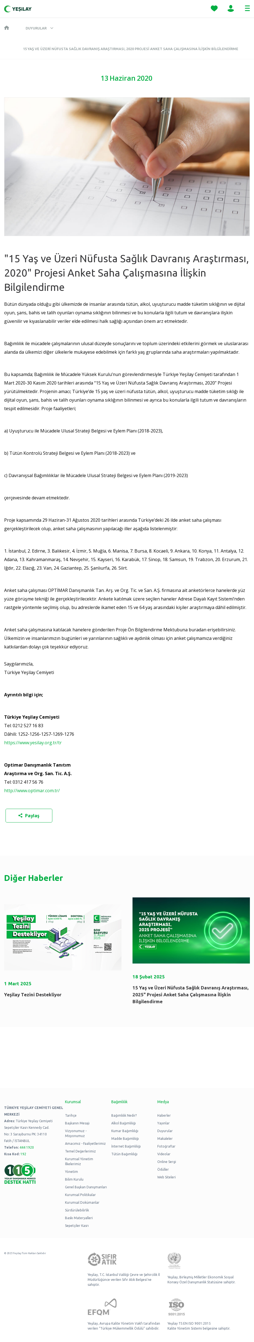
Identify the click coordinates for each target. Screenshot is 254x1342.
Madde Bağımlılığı (125, 1138)
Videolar (164, 1154)
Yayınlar (163, 1123)
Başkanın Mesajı (77, 1123)
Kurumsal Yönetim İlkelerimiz (79, 1161)
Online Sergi (166, 1162)
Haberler (164, 1115)
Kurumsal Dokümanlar (82, 1202)
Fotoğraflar (166, 1146)
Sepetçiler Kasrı (77, 1225)
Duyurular (36, 28)
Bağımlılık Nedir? (124, 1115)
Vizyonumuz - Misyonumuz (76, 1133)
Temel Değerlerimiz (80, 1151)
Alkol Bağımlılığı (123, 1123)
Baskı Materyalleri (79, 1218)
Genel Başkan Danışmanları (86, 1187)
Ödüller (163, 1169)
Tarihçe (71, 1115)
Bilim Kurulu (74, 1179)
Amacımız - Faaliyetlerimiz (85, 1143)
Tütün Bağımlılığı (124, 1154)
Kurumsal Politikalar (80, 1195)
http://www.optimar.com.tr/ (32, 791)
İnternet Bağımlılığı (126, 1146)
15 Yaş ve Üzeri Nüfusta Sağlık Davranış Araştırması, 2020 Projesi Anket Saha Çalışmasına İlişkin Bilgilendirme (130, 49)
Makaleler (165, 1138)
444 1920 (27, 1147)
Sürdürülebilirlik (77, 1210)
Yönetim (71, 1171)
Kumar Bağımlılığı (124, 1131)
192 (23, 1154)
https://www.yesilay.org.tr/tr (33, 743)
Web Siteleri (166, 1177)
